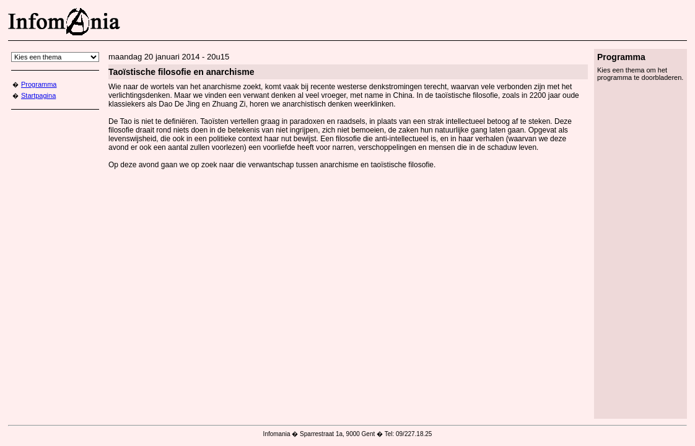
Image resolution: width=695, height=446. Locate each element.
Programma (38, 84)
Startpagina (38, 95)
